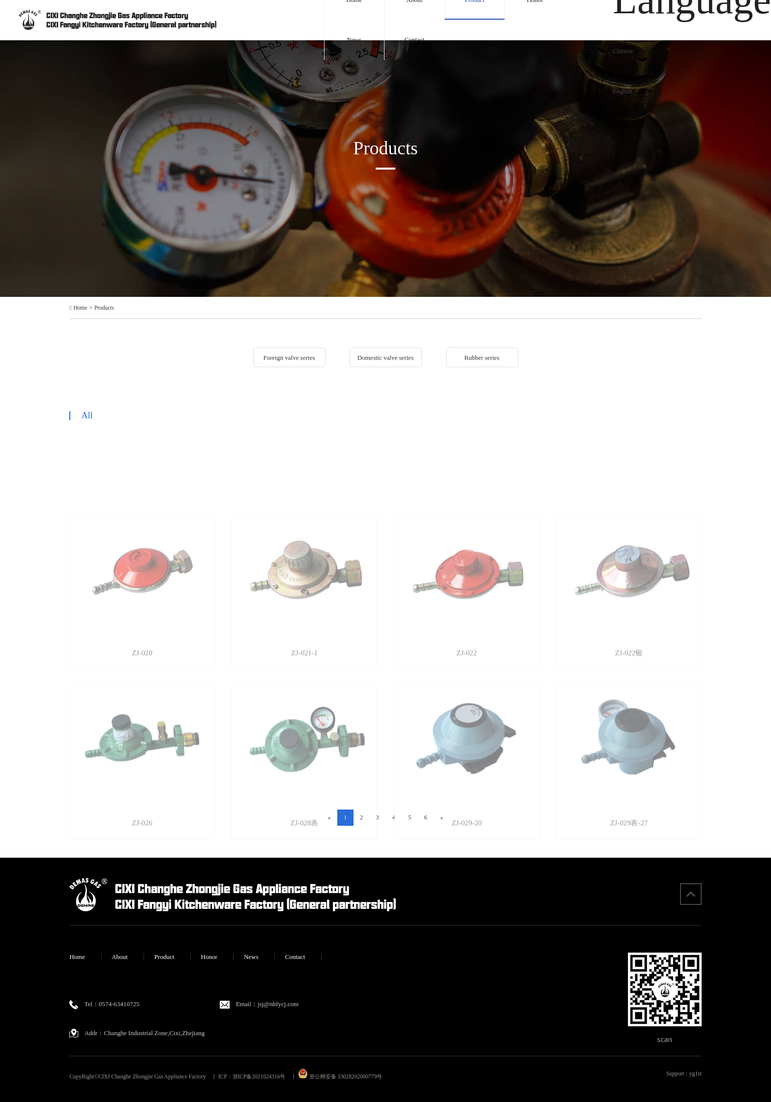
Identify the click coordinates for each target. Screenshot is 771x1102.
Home (80, 308)
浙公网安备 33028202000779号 (340, 1076)
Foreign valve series (289, 357)
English (622, 91)
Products (104, 308)
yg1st (695, 1073)
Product (164, 956)
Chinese (623, 51)
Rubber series (481, 357)
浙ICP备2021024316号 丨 (265, 1076)
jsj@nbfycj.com (278, 1004)
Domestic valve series (385, 357)
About (120, 956)
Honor (209, 956)
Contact (415, 39)
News (354, 39)
